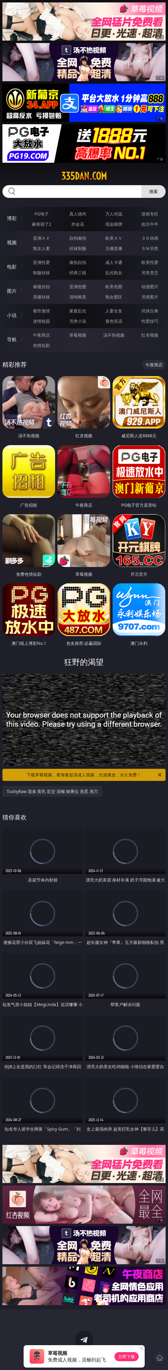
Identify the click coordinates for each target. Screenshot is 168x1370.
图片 (12, 291)
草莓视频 (77, 335)
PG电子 (42, 214)
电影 (12, 266)
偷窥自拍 (41, 286)
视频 (12, 242)
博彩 (12, 218)
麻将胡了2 (41, 224)
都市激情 (41, 311)
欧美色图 (113, 286)
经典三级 (77, 272)
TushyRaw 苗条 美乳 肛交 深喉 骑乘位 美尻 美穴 (52, 791)
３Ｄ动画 (149, 238)
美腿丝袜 (41, 297)
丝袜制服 (77, 248)
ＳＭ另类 (149, 248)
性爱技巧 (149, 321)
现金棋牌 (113, 224)
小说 (12, 315)
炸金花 (77, 224)
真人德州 (77, 214)
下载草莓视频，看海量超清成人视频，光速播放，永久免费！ (94, 774)
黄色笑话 (113, 321)
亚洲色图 (77, 286)
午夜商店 (41, 335)
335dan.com (84, 176)
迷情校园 (41, 321)
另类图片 (149, 297)
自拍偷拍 (77, 238)
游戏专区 (149, 214)
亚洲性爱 (41, 262)
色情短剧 (41, 345)
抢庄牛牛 (149, 224)
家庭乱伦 (77, 311)
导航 (12, 339)
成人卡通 (113, 262)
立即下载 (126, 1356)
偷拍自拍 (77, 262)
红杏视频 (149, 335)
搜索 (153, 191)
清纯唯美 (77, 297)
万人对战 (113, 214)
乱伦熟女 (113, 272)
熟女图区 (113, 297)
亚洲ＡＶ (41, 238)
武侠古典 (149, 311)
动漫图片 (149, 286)
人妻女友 (113, 311)
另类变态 (149, 272)
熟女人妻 (41, 248)
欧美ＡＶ (113, 238)
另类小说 (77, 321)
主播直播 (113, 248)
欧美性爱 (149, 262)
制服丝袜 (41, 272)
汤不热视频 (113, 335)
